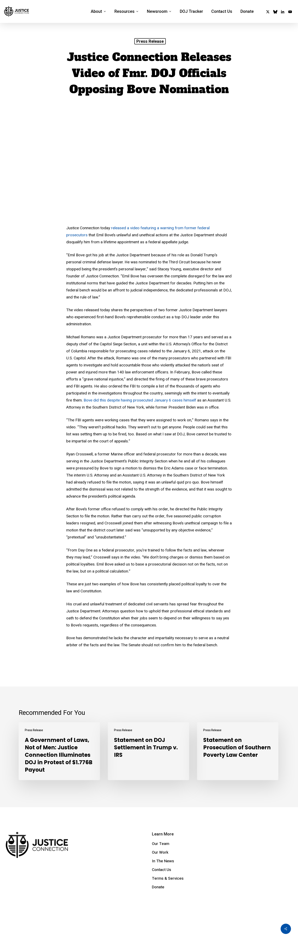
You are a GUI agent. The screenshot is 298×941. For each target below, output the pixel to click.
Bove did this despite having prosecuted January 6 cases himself (139, 400)
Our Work (160, 852)
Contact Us (161, 870)
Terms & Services (168, 878)
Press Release (150, 41)
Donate (158, 887)
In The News (163, 861)
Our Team (160, 844)
